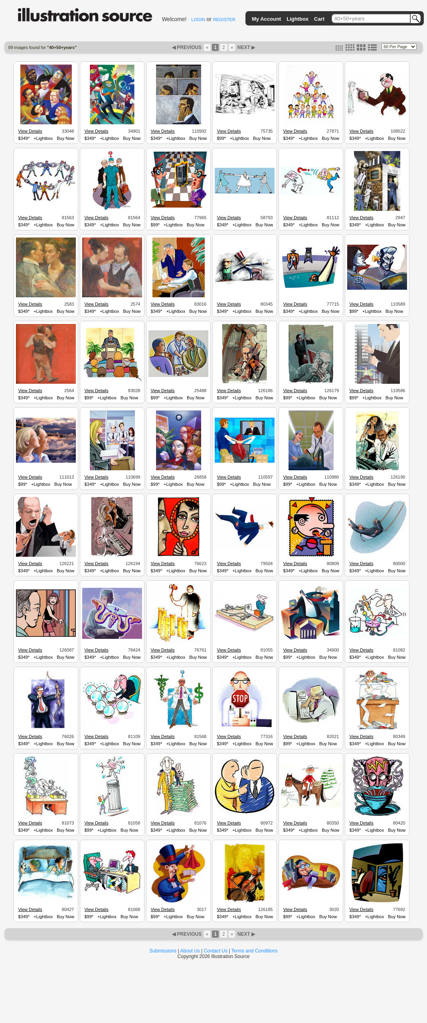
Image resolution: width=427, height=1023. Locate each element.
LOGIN (198, 19)
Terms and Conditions (254, 951)
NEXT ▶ (245, 47)
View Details (30, 131)
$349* (24, 138)
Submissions (162, 951)
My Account (266, 19)
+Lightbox (43, 138)
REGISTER (224, 19)
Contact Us (215, 951)
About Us (190, 951)
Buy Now (65, 138)
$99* (221, 138)
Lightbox (297, 19)
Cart (319, 19)
